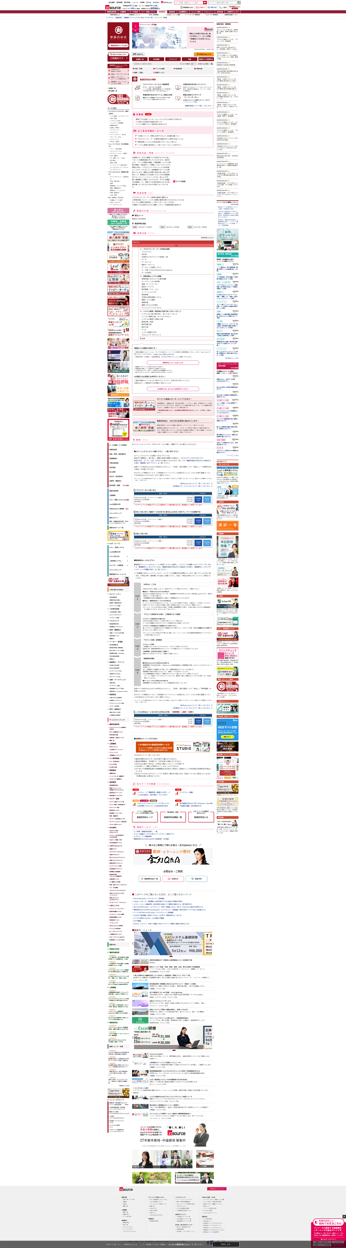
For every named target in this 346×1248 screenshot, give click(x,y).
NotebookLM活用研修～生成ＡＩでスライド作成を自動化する (118, 1017)
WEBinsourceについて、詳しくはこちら (195, 483)
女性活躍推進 (113, 597)
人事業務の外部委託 (115, 715)
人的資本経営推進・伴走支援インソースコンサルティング (117, 1108)
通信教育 (172, 12)
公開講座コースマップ (115, 755)
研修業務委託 (180, 1229)
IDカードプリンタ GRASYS (117, 937)
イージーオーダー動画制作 (192, 15)
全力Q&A (156, 2)
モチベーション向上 (115, 676)
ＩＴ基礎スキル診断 (115, 882)
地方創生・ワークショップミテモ (116, 1121)
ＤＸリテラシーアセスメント (117, 852)
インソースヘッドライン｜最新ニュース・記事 (213, 1199)
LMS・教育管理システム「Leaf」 (159, 1199)
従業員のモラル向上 (115, 674)
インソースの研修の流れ (210, 1208)
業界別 (125, 1204)
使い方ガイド (153, 1208)
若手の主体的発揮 (114, 668)
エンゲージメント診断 (116, 866)
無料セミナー (114, 518)
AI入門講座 (137, 921)
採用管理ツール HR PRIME (117, 940)
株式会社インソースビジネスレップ (212, 1225)
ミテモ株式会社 (207, 1218)
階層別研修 (113, 449)
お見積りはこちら (173, 389)
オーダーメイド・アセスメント (118, 902)
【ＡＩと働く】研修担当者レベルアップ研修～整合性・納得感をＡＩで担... (118, 1005)
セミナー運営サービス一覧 (117, 802)
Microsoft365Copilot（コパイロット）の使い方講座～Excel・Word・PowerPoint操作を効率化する (168, 907)
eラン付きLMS (114, 556)
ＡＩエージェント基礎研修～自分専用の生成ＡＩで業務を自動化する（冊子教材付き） (163, 904)
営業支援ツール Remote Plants (119, 691)
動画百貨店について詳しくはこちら (198, 106)
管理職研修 (113, 458)
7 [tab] (180, 956)
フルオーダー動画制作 (211, 15)
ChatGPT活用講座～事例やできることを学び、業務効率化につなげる (158, 915)
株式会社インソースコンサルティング (212, 1227)
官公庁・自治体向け (116, 476)
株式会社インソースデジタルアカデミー (213, 1223)
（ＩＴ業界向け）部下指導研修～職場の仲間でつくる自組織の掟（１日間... (118, 957)
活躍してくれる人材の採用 (117, 633)
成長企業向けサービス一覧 (184, 1221)
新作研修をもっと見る (231, 358)
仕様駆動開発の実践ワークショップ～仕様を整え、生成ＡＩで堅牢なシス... (118, 992)
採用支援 (220, 12)
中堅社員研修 (114, 463)
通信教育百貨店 (114, 785)
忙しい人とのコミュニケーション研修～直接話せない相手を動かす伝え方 (118, 998)
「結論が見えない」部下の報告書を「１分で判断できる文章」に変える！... (118, 1072)
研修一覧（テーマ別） (129, 1199)
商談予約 (212, 7)
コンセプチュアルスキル (129, 1231)
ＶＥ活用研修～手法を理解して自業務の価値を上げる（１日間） (118, 963)
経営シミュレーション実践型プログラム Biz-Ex (116, 789)
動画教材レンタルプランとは (149, 567)
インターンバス (114, 923)
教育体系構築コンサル (116, 911)
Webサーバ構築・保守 (116, 840)
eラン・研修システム (119, 500)
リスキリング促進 (114, 617)
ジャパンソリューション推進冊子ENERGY (118, 728)
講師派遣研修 (111, 12)
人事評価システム (115, 561)
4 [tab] (174, 956)
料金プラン (153, 1212)
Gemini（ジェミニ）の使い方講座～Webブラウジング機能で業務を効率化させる (161, 924)
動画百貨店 (113, 773)
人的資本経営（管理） (116, 612)
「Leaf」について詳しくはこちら (163, 354)
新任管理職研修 (114, 645)
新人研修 (112, 472)
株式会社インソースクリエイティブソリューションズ (213, 1230)
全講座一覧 (140, 59)
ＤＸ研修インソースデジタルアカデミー (117, 1117)
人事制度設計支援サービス (184, 1210)
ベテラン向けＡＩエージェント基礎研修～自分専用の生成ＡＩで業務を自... (118, 969)
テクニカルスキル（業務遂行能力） (118, 173)
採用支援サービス (114, 636)
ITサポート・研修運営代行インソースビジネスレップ (116, 1130)
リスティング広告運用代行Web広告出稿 (117, 836)
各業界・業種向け (115, 481)
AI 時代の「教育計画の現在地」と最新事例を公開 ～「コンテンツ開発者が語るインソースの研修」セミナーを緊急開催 (228, 222)
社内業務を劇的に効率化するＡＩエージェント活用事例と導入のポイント (118, 1065)
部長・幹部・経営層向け (117, 454)
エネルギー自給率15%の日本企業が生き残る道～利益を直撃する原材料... (118, 1052)
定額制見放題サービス (231, 15)
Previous (133, 944)
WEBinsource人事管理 (116, 509)
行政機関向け (183, 12)
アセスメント (208, 12)
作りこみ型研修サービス (116, 732)
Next (213, 944)
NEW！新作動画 (153, 15)
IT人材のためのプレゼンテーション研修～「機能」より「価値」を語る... (118, 976)
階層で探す (126, 1214)
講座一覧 (125, 1212)
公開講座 (123, 12)
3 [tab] (172, 956)
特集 (189, 59)
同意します (226, 1244)
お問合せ (200, 7)
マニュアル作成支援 (115, 928)
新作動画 (156, 59)
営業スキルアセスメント (116, 860)
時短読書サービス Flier (116, 795)
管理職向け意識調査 (115, 871)
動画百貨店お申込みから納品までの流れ (177, 567)
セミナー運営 (196, 12)
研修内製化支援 (114, 735)
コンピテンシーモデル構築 (117, 914)
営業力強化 (113, 683)
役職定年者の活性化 (115, 600)
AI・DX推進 (134, 12)
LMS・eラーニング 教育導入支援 (185, 1204)
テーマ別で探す (127, 1216)
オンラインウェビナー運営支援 (118, 821)
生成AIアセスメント (114, 854)
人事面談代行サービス (116, 934)
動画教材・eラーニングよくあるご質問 (118, 83)
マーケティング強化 (115, 685)
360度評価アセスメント (116, 869)
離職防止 (112, 638)
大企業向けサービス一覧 (183, 1216)
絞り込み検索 (204, 64)
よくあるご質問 (207, 1210)
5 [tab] (176, 956)
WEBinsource (114, 747)
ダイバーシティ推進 (115, 606)
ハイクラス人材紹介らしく (114, 1126)
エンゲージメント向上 (116, 671)
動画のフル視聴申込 (206, 59)
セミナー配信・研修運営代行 (117, 804)
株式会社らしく (207, 1221)
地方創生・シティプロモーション (186, 1231)
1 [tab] (166, 956)
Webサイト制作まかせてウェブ (114, 831)
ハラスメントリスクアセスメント (118, 890)
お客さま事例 (153, 1210)
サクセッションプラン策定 (117, 703)
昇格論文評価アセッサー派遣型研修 (116, 875)
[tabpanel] (173, 943)
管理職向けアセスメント (116, 626)
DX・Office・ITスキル (116, 197)
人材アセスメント (181, 1206)
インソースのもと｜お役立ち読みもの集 (212, 1201)
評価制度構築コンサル (116, 917)
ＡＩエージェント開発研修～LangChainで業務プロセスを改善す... (118, 1011)
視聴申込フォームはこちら (173, 362)
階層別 (125, 1201)
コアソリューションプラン (117, 908)
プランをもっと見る (232, 455)
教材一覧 (125, 1224)
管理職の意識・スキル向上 (117, 653)
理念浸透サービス (114, 920)
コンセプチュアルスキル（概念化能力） (118, 112)
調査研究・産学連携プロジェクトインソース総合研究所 (118, 1103)
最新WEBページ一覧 (116, 527)
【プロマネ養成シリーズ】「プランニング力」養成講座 (118, 1033)
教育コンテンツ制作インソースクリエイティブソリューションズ (119, 1112)
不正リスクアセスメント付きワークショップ (117, 894)
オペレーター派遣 (114, 807)
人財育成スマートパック (116, 749)
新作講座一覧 (113, 91)
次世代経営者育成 (114, 656)
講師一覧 (112, 740)
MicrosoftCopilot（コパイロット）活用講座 (149, 898)
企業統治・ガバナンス (116, 700)
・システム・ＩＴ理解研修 (142, 836)
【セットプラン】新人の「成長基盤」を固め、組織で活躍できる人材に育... (118, 1027)
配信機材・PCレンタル (116, 813)
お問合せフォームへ (216, 1189)
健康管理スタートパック (117, 574)
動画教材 (162, 12)
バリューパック (114, 752)
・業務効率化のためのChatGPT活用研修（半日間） (151, 839)
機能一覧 (152, 1206)
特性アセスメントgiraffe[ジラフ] (114, 898)
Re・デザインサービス (116, 931)
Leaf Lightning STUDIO (156, 1215)
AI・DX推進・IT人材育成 (118, 445)
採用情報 (119, 2)
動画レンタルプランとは (119, 74)
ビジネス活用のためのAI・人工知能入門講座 (149, 918)
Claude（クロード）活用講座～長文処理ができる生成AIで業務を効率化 (158, 901)
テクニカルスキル (128, 1227)
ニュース (135, 2)
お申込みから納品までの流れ (116, 70)
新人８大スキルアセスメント (117, 857)
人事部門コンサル (233, 12)
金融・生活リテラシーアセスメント (118, 885)
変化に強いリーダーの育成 (117, 650)
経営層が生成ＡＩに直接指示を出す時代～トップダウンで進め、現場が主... (118, 1058)
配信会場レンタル (114, 810)
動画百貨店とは (115, 15)
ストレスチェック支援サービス (158, 1204)
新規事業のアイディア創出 (117, 688)
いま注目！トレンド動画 (173, 15)
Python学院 (113, 764)
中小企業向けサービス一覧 (184, 1218)
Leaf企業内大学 (114, 504)
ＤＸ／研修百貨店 (114, 761)
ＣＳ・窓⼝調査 (114, 887)
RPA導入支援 (113, 767)
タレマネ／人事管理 (116, 565)
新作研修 (127, 2)
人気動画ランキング (134, 15)
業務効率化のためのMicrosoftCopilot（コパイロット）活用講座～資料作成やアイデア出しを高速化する (170, 910)
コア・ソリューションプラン (184, 1199)
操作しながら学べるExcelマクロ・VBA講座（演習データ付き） (117, 1040)
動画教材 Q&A (186, 7)
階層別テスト (113, 849)
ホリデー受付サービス (116, 824)
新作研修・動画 (119, 485)
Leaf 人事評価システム (156, 1201)
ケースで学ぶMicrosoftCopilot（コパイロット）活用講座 (153, 912)
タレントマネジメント (116, 615)
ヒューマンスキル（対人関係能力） (118, 145)
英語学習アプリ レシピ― (116, 792)
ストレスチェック (115, 513)
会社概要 (111, 2)
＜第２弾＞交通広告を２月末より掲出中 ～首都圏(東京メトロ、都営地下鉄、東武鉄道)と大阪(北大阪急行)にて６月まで (228, 214)
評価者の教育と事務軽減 (116, 647)
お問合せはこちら (205, 54)
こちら (157, 755)
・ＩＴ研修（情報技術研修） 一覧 (145, 831)
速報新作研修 (114, 949)
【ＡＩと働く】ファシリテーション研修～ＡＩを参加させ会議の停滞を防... (118, 982)
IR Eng (148, 2)
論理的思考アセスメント (116, 863)
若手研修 (112, 467)
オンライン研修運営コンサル (117, 819)
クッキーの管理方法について (179, 1244)
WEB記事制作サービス (116, 843)
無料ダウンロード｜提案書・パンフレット (212, 1204)
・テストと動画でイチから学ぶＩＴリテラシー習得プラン (153, 834)
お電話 (223, 7)
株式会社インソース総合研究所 (211, 1232)
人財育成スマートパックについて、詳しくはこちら (191, 486)
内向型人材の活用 (114, 665)
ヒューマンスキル (128, 1229)
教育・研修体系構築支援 (183, 1201)
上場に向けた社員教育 (116, 697)
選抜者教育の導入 (114, 624)
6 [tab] (178, 956)
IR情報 (142, 2)
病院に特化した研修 (115, 712)
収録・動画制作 (114, 816)
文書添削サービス (114, 879)
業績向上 (112, 659)
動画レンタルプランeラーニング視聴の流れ (118, 78)
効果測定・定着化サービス (117, 737)
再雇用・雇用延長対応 (116, 603)
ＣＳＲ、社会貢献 (114, 706)
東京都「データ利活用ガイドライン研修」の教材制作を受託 (228, 208)
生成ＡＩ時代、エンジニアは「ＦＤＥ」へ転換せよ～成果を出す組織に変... (118, 1080)
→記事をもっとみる (124, 1085)
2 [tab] (169, 956)
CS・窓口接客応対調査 (183, 1208)
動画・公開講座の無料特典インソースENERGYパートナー (117, 522)
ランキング (173, 59)
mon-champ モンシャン (210, 1212)
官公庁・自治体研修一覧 (183, 1227)
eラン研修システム (148, 12)
